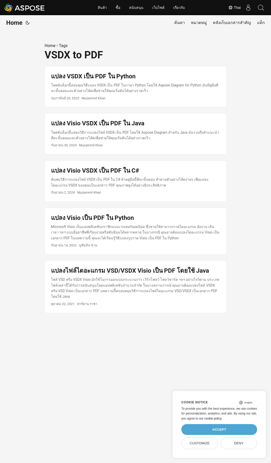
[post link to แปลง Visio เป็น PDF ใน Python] (135, 231)
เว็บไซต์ (158, 8)
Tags (63, 45)
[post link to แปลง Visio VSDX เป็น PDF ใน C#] (135, 181)
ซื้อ (118, 8)
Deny (239, 443)
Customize (200, 443)
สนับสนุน (136, 8)
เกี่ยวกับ (179, 8)
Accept (219, 429)
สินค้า (102, 8)
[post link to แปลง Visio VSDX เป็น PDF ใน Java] (135, 133)
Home (14, 22)
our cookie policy (210, 418)
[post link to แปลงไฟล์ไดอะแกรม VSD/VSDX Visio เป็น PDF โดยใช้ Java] (135, 287)
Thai (234, 7)
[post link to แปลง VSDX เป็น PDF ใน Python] (135, 86)
